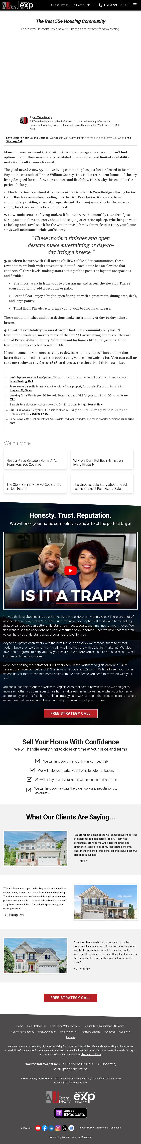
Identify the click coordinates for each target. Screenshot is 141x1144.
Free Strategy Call (21, 381)
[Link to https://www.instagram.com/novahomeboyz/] (58, 1128)
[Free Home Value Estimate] (65, 1026)
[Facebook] (110, 1032)
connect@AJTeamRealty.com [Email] (70, 1082)
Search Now (95, 404)
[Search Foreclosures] (22, 1032)
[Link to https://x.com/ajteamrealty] (65, 1128)
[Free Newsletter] (68, 1032)
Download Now (39, 413)
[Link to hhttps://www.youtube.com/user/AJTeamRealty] (38, 1128)
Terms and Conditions (109, 1127)
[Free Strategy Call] (36, 1026)
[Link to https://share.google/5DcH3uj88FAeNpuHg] (71, 1128)
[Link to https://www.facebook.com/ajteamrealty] (45, 1128)
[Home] (17, 5)
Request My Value (21, 390)
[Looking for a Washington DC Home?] (104, 1026)
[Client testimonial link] (35, 848)
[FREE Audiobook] (47, 1032)
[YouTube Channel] (91, 1032)
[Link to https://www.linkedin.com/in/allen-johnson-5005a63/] (51, 1128)
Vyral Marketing (83, 1137)
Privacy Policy (86, 1127)
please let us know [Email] (91, 1054)
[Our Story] (124, 1032)
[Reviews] (70, 1037)
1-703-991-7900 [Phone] (113, 5)
